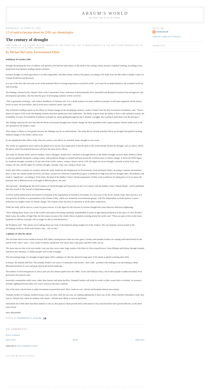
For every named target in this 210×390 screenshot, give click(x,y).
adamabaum (162, 32)
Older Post (139, 340)
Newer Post (10, 340)
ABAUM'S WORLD (105, 13)
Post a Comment (13, 335)
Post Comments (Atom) (27, 346)
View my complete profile (167, 37)
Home (75, 340)
